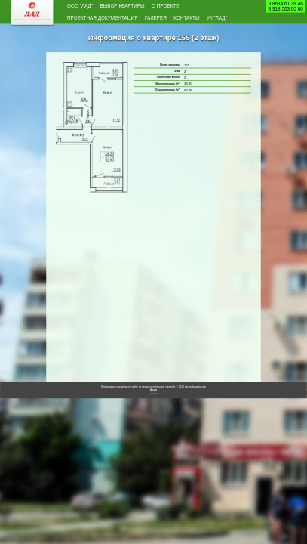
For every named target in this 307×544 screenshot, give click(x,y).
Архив (153, 410)
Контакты (86, 36)
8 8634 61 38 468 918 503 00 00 (286, 6)
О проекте (208, 7)
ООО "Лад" (86, 7)
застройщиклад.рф (195, 407)
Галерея (196, 22)
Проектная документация (120, 22)
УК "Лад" (128, 36)
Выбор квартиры (146, 7)
